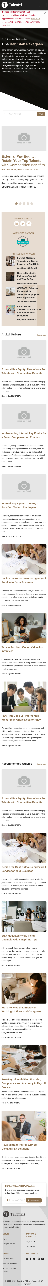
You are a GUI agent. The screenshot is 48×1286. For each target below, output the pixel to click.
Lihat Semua (41, 335)
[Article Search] (22, 114)
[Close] (45, 13)
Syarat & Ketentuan (10, 1263)
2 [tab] (20, 203)
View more (35, 19)
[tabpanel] (24, 164)
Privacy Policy (8, 1259)
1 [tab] (16, 203)
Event (5, 1239)
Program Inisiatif (9, 1244)
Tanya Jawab (30, 1242)
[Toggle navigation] (42, 4)
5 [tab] (31, 203)
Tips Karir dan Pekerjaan (17, 39)
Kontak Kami (30, 1246)
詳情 (8, 25)
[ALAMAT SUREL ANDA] (18, 1200)
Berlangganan (33, 1200)
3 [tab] (24, 203)
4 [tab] (28, 203)
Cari (41, 114)
